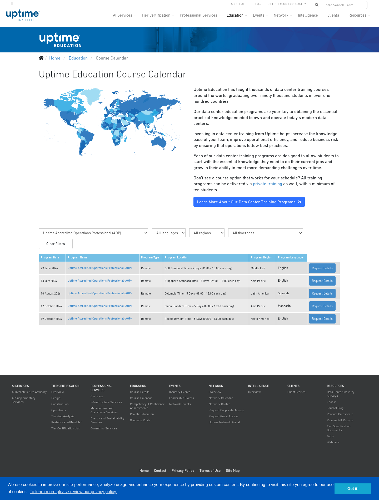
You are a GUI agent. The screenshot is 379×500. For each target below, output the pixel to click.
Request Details (322, 268)
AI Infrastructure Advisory (29, 392)
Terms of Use (210, 470)
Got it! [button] (352, 489)
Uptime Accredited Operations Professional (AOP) (100, 268)
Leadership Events (181, 398)
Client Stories (296, 392)
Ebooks (332, 402)
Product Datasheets (340, 414)
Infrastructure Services (106, 402)
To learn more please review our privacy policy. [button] (73, 491)
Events (258, 15)
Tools (330, 436)
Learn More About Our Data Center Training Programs (249, 201)
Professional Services (198, 15)
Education (235, 15)
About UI (237, 4)
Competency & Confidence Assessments (147, 406)
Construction (59, 404)
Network (281, 15)
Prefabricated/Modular (66, 422)
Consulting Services (104, 428)
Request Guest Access (223, 416)
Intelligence (308, 15)
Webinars (333, 442)
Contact (160, 470)
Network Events (180, 404)
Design (55, 398)
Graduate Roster (141, 420)
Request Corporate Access (226, 410)
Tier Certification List (65, 428)
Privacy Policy (183, 470)
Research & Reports (340, 420)
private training (267, 183)
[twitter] (6, 3)
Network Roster (219, 404)
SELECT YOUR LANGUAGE (286, 4)
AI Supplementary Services (24, 400)
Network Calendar (221, 398)
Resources (357, 15)
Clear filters (55, 244)
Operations (58, 410)
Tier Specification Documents (338, 428)
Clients (333, 15)
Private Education (142, 414)
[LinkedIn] (12, 3)
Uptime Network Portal (224, 422)
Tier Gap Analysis (62, 416)
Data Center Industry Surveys (341, 394)
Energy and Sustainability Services (107, 420)
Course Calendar (141, 398)
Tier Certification (156, 15)
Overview (57, 392)
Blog (257, 4)
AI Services (122, 15)
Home (144, 470)
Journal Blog (335, 408)
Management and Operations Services (104, 410)
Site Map (233, 470)
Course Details (139, 392)
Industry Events (179, 392)
